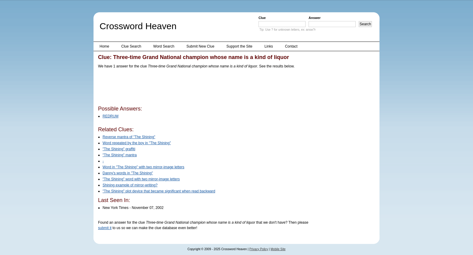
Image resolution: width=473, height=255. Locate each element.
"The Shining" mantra (120, 155)
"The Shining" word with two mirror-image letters (141, 179)
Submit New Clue (200, 46)
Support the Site (239, 46)
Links (269, 46)
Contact (291, 46)
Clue (262, 18)
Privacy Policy (258, 249)
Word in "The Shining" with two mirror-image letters (143, 167)
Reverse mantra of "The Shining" (129, 137)
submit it (105, 228)
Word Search (163, 46)
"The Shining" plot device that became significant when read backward (159, 191)
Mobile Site (278, 249)
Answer (315, 18)
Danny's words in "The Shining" (128, 173)
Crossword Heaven (138, 26)
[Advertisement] (208, 88)
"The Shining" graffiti (119, 149)
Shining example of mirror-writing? (130, 185)
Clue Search (131, 46)
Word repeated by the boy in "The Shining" (137, 143)
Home (104, 46)
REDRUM (111, 116)
